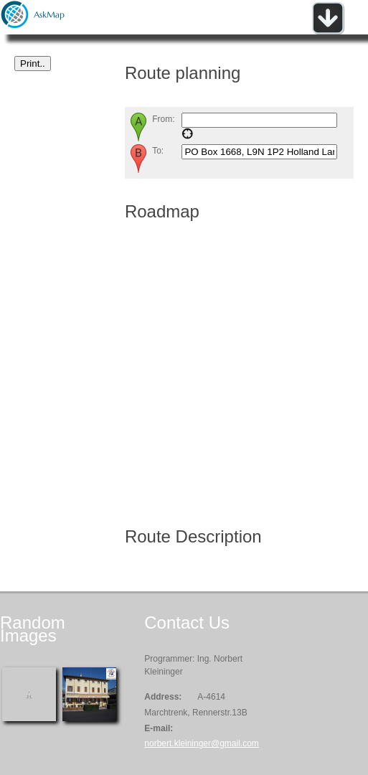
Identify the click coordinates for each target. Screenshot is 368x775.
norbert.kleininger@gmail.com (201, 743)
